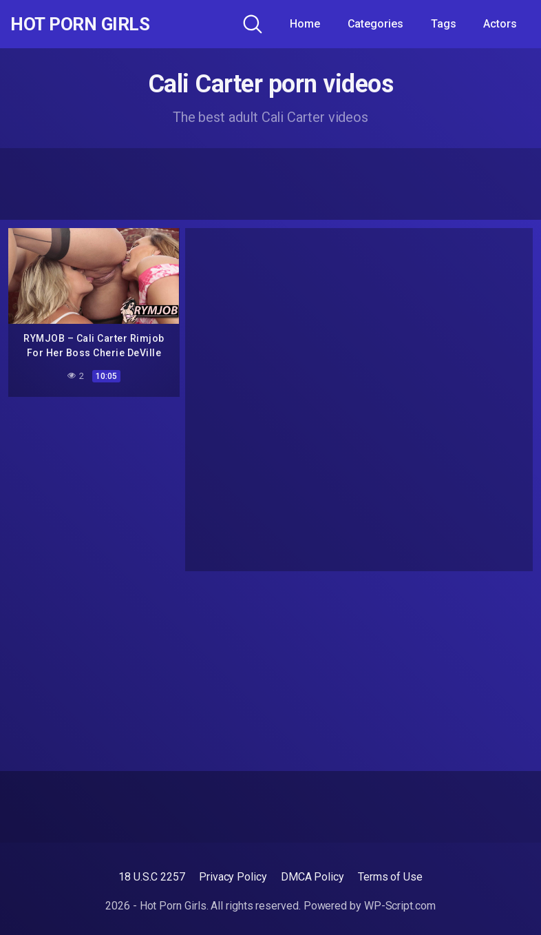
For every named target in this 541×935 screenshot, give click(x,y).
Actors (500, 23)
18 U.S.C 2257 (151, 876)
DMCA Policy (312, 876)
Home (305, 23)
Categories (375, 23)
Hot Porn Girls (84, 24)
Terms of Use (390, 876)
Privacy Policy (233, 876)
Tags (443, 23)
